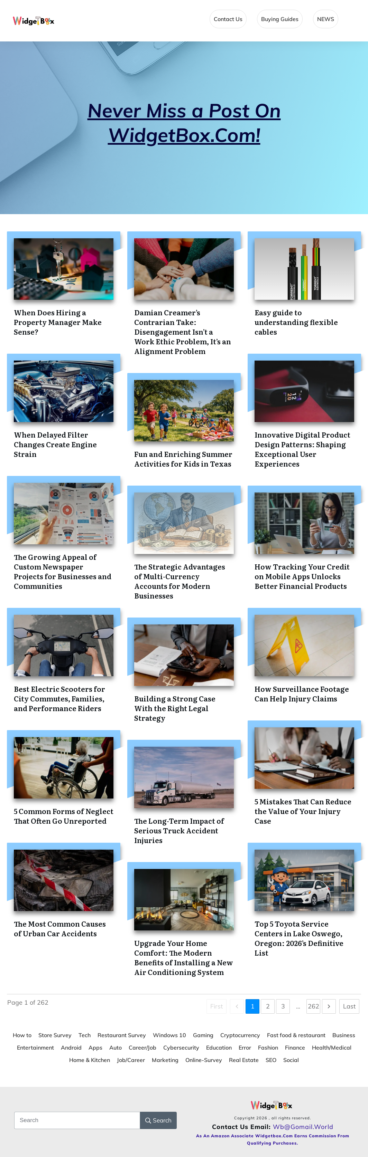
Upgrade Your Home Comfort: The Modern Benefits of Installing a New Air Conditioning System (183, 957)
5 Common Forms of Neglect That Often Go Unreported (63, 816)
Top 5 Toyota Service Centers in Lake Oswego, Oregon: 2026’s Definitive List (299, 938)
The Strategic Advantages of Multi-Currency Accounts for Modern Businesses (179, 581)
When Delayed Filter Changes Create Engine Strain (55, 444)
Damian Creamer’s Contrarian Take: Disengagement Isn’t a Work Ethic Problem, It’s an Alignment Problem (182, 331)
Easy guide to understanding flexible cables (296, 322)
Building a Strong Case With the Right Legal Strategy (174, 708)
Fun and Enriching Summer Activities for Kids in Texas (183, 459)
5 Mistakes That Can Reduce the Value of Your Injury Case (303, 811)
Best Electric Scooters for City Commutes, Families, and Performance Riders (59, 698)
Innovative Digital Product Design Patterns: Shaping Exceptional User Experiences (302, 449)
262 (313, 1006)
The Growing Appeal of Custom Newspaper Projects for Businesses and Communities (62, 571)
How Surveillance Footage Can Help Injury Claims (302, 693)
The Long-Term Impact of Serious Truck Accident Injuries (179, 830)
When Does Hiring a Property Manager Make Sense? (58, 322)
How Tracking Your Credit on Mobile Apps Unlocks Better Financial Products (302, 576)
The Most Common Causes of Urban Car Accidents (60, 928)
